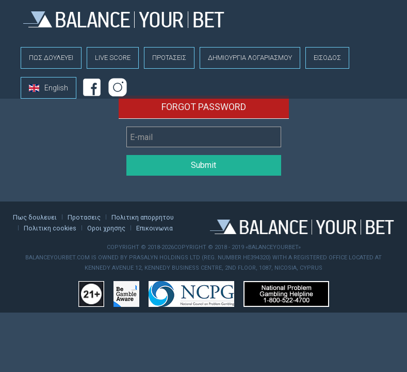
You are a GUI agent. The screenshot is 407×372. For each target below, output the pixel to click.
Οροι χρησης (106, 228)
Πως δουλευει (51, 57)
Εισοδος (327, 57)
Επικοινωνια (154, 228)
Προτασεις (169, 57)
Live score (113, 57)
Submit (203, 165)
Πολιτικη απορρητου (142, 217)
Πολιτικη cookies (50, 228)
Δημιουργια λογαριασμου (250, 57)
